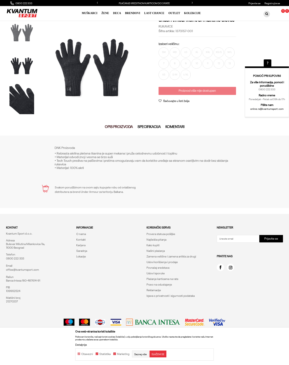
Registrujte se (272, 3)
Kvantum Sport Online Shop (21, 23)
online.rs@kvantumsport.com (267, 108)
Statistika (105, 354)
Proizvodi (45, 23)
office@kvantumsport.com (22, 290)
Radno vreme (267, 95)
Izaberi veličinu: (169, 62)
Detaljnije (81, 344)
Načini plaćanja (156, 271)
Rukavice (70, 23)
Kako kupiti (153, 266)
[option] (144, 3)
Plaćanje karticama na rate (162, 299)
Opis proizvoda (119, 147)
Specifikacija (149, 147)
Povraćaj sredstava (158, 288)
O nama (81, 254)
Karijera (80, 266)
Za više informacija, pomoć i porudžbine (267, 83)
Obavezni (87, 354)
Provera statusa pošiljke (161, 254)
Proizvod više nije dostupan (196, 127)
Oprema (57, 23)
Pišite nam (267, 105)
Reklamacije (154, 311)
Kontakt (81, 260)
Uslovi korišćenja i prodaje (162, 283)
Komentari (174, 147)
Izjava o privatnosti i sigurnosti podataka (171, 316)
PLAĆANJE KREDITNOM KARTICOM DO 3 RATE (144, 3)
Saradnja (81, 271)
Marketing (123, 354)
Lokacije (81, 277)
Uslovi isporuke (156, 294)
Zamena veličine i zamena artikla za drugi (171, 277)
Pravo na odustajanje (159, 305)
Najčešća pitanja (156, 260)
